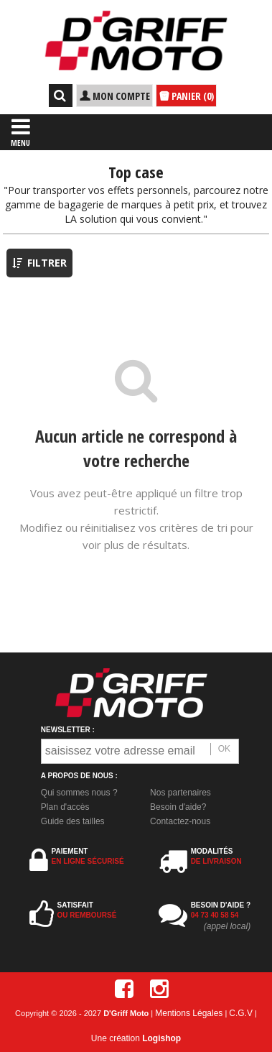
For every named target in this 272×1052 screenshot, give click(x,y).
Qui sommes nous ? (79, 793)
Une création (136, 1038)
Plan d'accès (65, 807)
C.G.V (241, 1013)
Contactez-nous (180, 821)
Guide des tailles (73, 821)
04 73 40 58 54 (215, 915)
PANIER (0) (186, 96)
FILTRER (39, 262)
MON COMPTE (114, 96)
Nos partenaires (180, 793)
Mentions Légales (188, 1013)
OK (224, 749)
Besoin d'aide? (178, 807)
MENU (20, 132)
